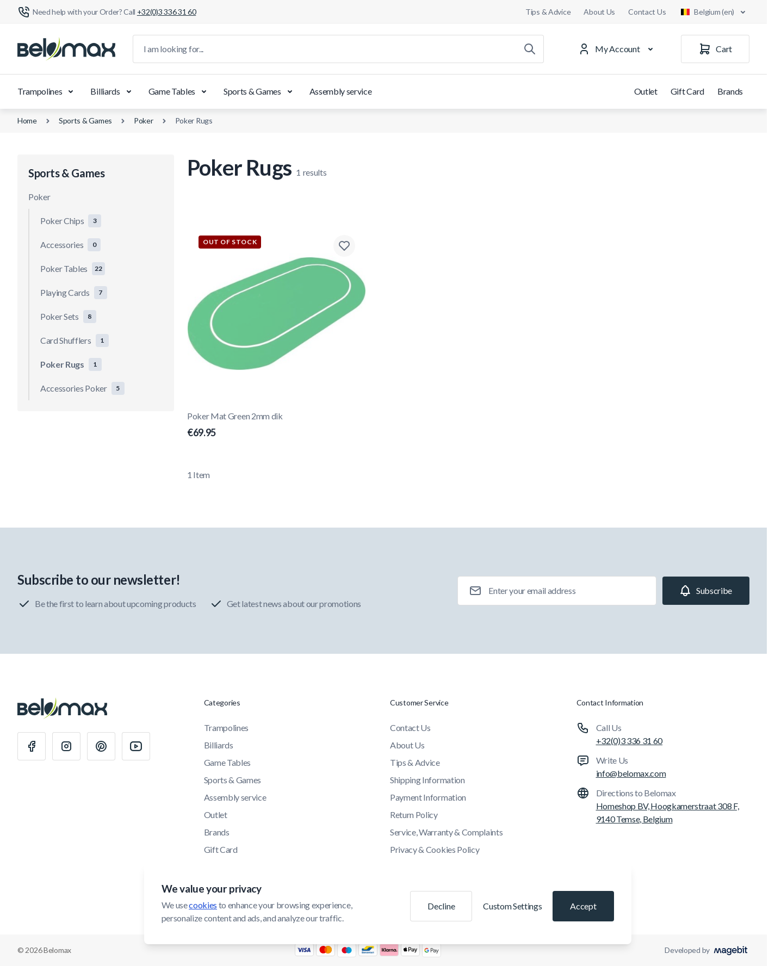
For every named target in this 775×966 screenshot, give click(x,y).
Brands (730, 91)
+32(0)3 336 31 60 (629, 740)
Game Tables (179, 91)
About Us (599, 11)
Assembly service (340, 91)
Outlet (646, 91)
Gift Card (687, 91)
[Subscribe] (705, 591)
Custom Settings (512, 906)
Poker (143, 120)
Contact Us (647, 11)
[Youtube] (136, 746)
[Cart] (715, 49)
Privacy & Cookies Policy (434, 849)
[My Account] (617, 49)
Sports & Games (260, 91)
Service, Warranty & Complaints (446, 832)
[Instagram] (66, 746)
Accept (583, 906)
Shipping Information (427, 780)
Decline (441, 906)
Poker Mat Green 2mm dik (276, 425)
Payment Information (428, 797)
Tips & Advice (548, 11)
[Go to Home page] (66, 49)
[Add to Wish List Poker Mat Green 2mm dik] (344, 246)
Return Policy (414, 814)
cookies (203, 905)
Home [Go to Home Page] (27, 120)
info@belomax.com (631, 773)
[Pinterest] (101, 746)
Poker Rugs (194, 120)
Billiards (112, 91)
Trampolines (47, 91)
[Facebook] (31, 746)
